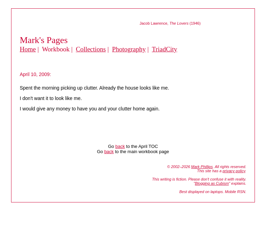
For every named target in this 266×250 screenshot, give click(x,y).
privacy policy (234, 171)
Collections (91, 49)
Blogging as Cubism (212, 183)
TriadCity (164, 49)
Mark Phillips (202, 167)
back (120, 146)
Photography (129, 49)
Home (28, 49)
